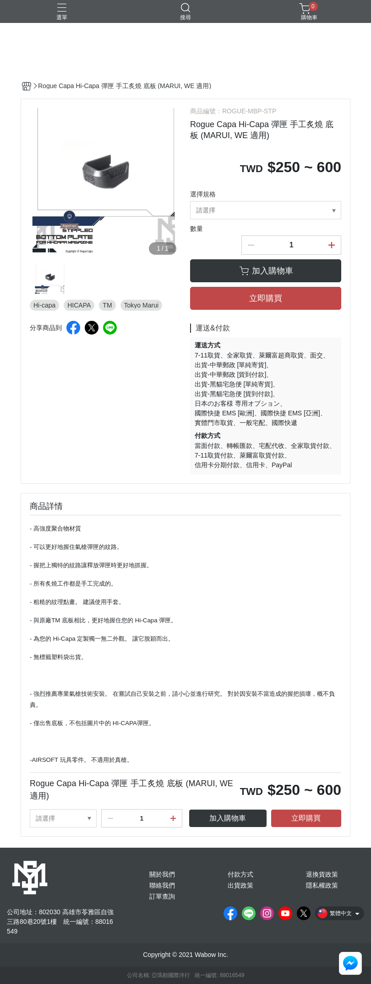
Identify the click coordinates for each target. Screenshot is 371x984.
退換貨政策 (322, 874)
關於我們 (162, 874)
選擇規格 (203, 194)
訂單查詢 (162, 896)
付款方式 (240, 874)
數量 (196, 228)
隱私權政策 (322, 885)
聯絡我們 (162, 885)
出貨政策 (240, 885)
